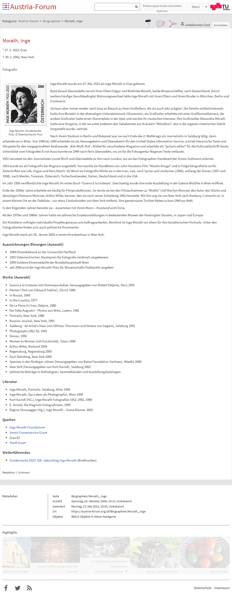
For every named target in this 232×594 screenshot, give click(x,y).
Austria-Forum (33, 6)
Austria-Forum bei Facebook (6, 588)
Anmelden (221, 25)
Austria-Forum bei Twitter (17, 588)
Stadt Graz (17, 442)
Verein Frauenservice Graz (28, 432)
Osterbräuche (218, 572)
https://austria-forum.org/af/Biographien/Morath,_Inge (108, 511)
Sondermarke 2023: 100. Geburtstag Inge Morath (43, 460)
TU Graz (220, 6)
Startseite (6, 7)
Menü (196, 7)
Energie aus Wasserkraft (162, 572)
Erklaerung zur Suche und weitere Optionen (162, 7)
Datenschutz (202, 588)
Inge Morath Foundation (27, 427)
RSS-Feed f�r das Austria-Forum (29, 588)
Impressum (222, 588)
